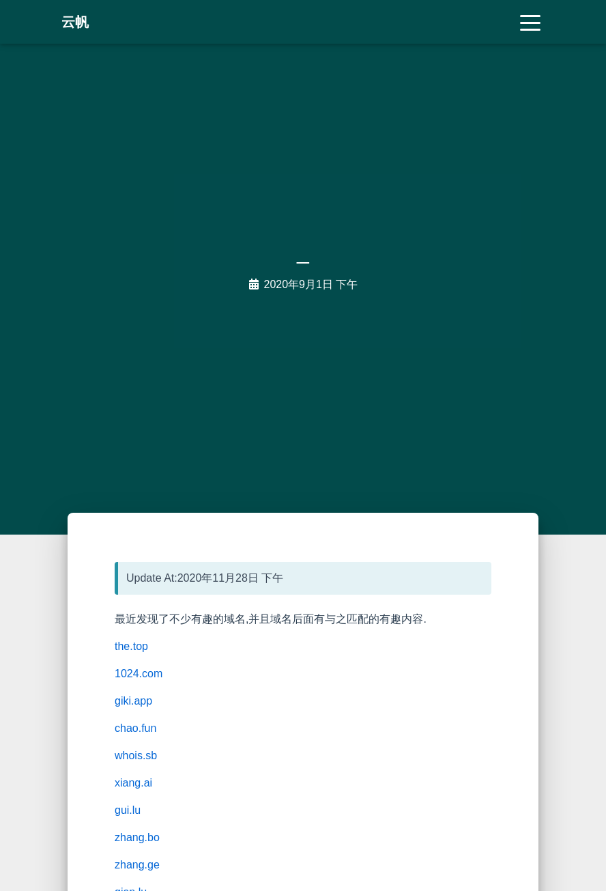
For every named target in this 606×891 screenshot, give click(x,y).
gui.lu (128, 810)
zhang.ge (137, 865)
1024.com (138, 673)
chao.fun (135, 728)
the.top (131, 646)
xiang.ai (133, 783)
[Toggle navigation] (530, 21)
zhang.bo (137, 837)
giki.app (133, 701)
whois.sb (136, 755)
